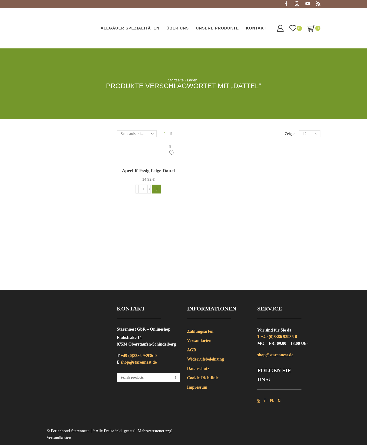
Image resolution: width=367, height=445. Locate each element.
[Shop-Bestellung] (137, 133)
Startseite (176, 80)
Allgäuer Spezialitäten (130, 28)
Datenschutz (198, 368)
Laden (192, 80)
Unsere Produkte (217, 28)
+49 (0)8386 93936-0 (139, 355)
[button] (156, 189)
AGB (191, 350)
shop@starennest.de (139, 362)
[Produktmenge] (143, 189)
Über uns (177, 28)
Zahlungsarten (200, 331)
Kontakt (256, 28)
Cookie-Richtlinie (203, 378)
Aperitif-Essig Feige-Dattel (148, 170)
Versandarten (199, 340)
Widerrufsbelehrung (205, 359)
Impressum (197, 387)
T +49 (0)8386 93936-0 (277, 336)
